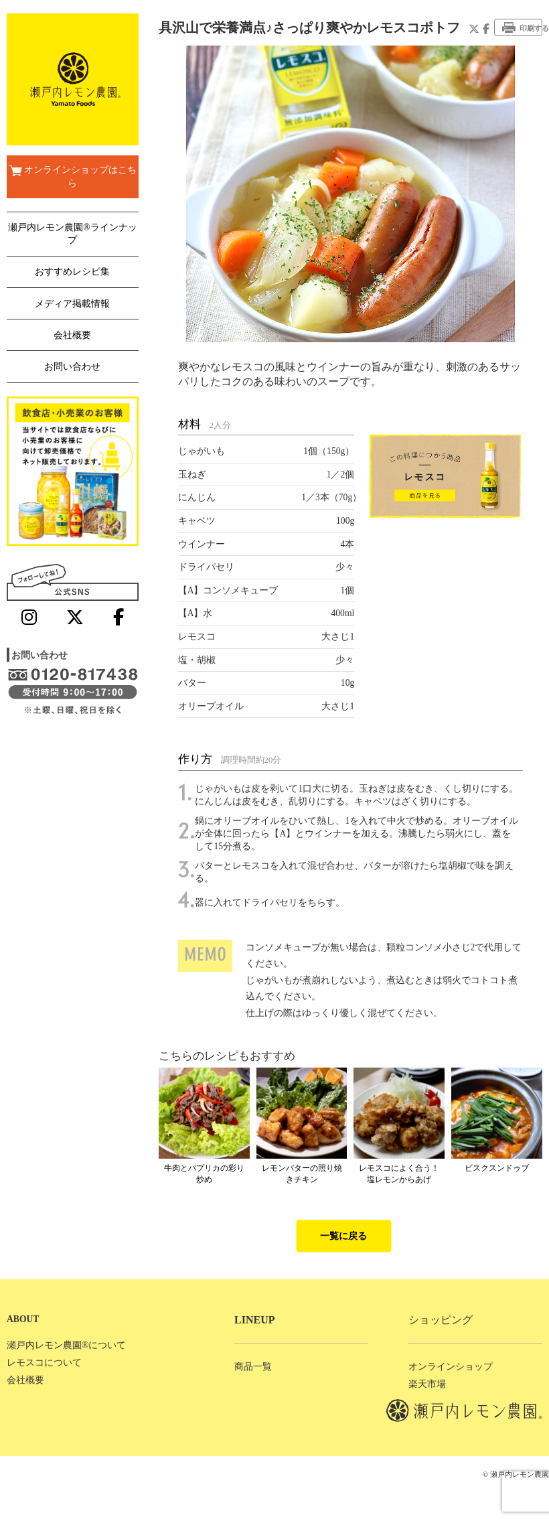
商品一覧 (253, 1367)
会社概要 (72, 335)
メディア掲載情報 (72, 304)
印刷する (522, 27)
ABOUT (23, 1319)
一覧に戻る (343, 1236)
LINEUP (254, 1319)
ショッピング (440, 1319)
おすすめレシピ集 (72, 272)
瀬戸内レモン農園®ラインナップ (72, 233)
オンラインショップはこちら (73, 176)
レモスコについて (44, 1363)
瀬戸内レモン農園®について (66, 1345)
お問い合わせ (72, 367)
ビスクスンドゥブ (497, 1168)
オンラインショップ (450, 1367)
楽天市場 (427, 1384)
